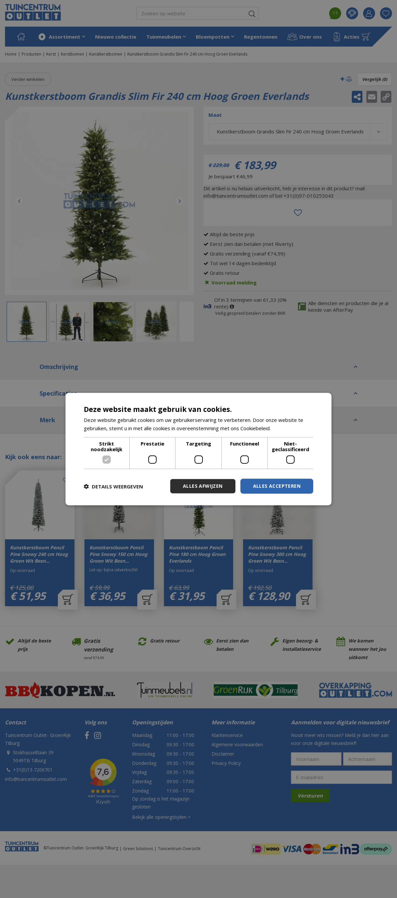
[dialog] (198, 449)
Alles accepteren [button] (277, 486)
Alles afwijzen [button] (203, 486)
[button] (113, 486)
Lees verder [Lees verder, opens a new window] (286, 428)
